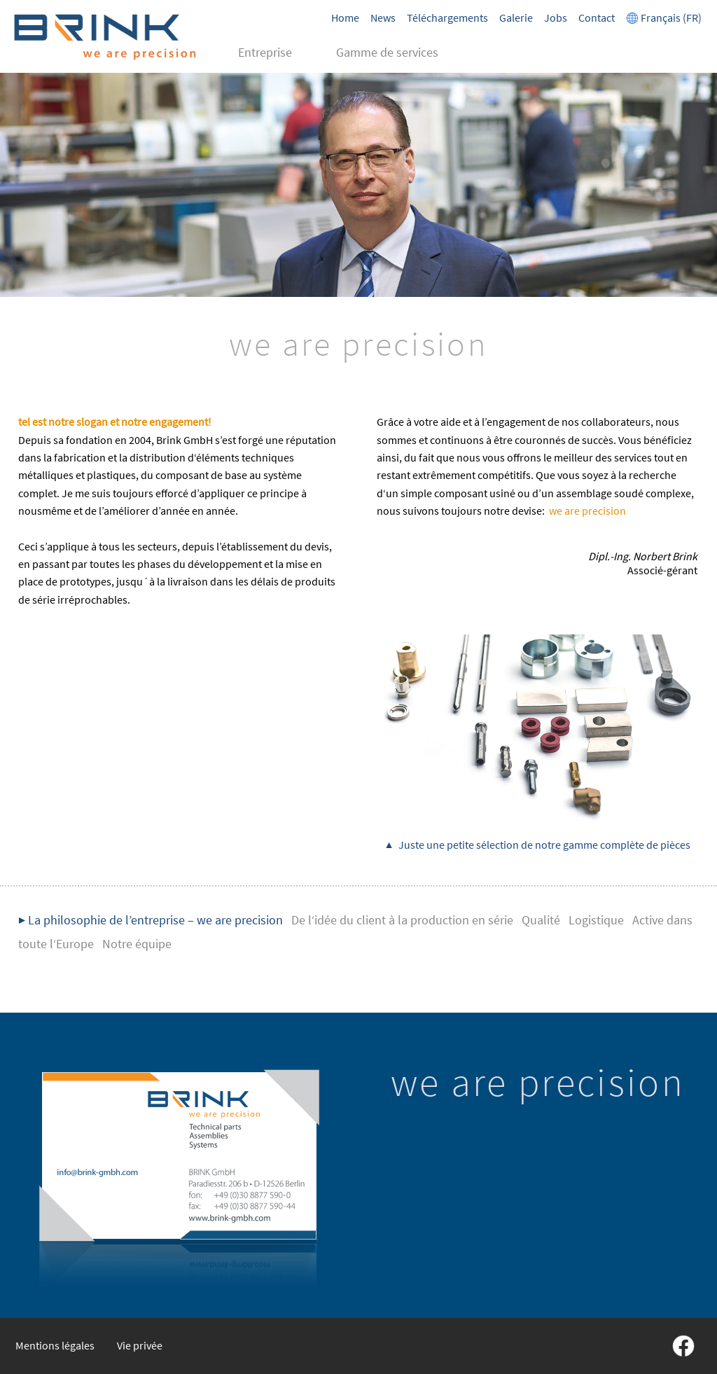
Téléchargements (447, 18)
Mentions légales (55, 1345)
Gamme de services (387, 52)
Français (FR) (664, 18)
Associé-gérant (642, 563)
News (383, 18)
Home (345, 18)
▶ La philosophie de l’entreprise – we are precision (150, 920)
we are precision (587, 511)
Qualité (541, 920)
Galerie (516, 18)
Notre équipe (137, 944)
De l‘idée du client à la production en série (402, 920)
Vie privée (139, 1345)
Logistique (596, 920)
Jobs (555, 18)
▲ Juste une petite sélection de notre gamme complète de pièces (538, 845)
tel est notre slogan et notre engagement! (114, 422)
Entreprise (265, 52)
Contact (596, 18)
